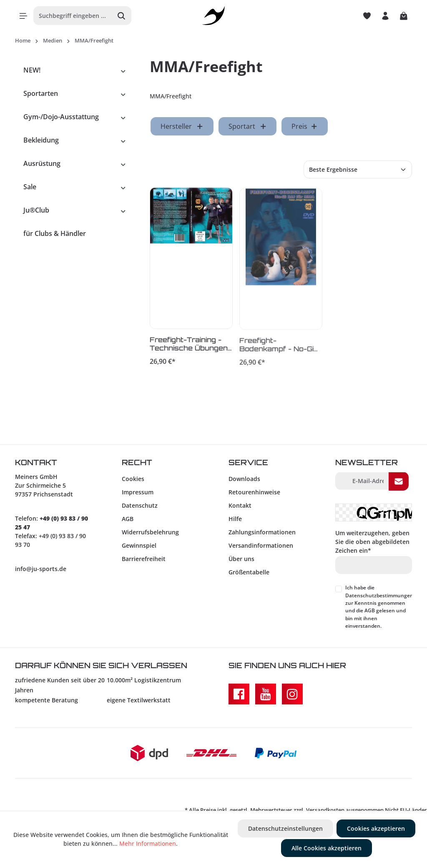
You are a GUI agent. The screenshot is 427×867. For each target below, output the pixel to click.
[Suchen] (121, 15)
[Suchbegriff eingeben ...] (72, 15)
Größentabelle (249, 572)
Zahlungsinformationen (262, 532)
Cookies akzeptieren (376, 828)
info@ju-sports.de (40, 569)
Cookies (133, 479)
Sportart (248, 126)
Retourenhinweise (254, 492)
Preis (304, 126)
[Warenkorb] (403, 16)
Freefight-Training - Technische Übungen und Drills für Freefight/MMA (189, 345)
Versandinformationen (261, 545)
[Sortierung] (358, 169)
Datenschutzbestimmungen (379, 595)
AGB (127, 519)
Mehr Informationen (147, 843)
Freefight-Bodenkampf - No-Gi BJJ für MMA (276, 346)
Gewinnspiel (139, 545)
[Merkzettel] (367, 16)
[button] (123, 70)
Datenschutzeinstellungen (285, 828)
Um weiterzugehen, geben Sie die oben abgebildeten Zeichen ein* (372, 541)
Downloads (244, 479)
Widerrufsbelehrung (150, 532)
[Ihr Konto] (385, 16)
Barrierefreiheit (144, 559)
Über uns (241, 559)
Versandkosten (325, 810)
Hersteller (182, 126)
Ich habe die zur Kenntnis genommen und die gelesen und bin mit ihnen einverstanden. (379, 606)
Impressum (137, 492)
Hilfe (235, 519)
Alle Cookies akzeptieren (326, 848)
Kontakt (240, 505)
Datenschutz (140, 505)
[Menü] (23, 16)
